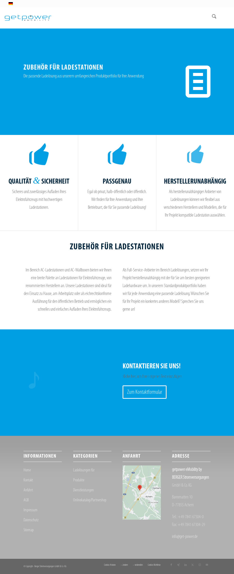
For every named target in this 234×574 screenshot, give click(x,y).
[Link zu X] (192, 565)
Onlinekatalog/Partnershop (89, 500)
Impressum (31, 510)
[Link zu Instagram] (199, 565)
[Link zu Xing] (178, 565)
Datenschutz (31, 520)
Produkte (78, 480)
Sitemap (29, 530)
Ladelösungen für (84, 470)
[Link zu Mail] (206, 565)
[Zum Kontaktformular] (145, 392)
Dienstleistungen (83, 490)
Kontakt (28, 480)
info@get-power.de (185, 536)
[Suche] (211, 17)
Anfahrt (28, 490)
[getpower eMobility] (28, 17)
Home (27, 470)
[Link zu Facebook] (171, 565)
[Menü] (222, 17)
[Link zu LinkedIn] (185, 565)
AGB (26, 500)
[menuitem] (211, 17)
